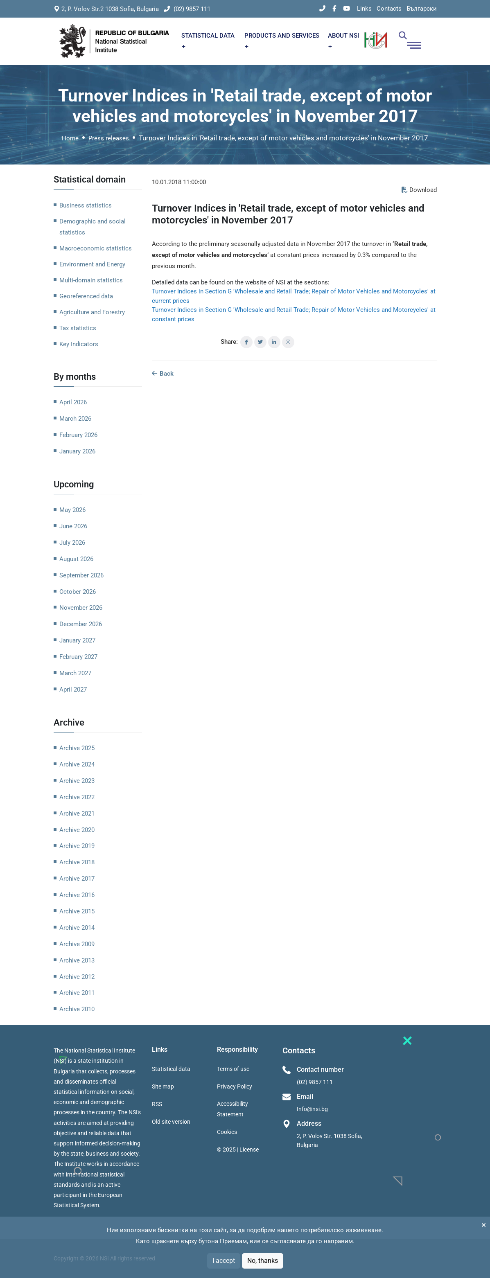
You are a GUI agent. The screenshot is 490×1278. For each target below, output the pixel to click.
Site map (163, 1086)
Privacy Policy (234, 1086)
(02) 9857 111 (187, 9)
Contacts (389, 8)
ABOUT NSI (343, 40)
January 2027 (77, 640)
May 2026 (72, 510)
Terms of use (233, 1069)
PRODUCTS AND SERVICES (281, 40)
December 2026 (80, 624)
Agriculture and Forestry (92, 312)
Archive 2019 (77, 846)
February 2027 (78, 656)
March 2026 (75, 418)
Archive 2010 (77, 1009)
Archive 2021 (77, 813)
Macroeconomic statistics (95, 248)
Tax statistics (77, 328)
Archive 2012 (77, 976)
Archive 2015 (77, 911)
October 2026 (77, 591)
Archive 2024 (77, 764)
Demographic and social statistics (92, 227)
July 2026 (72, 542)
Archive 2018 (77, 862)
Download (419, 190)
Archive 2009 (77, 944)
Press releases (108, 138)
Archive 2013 (77, 960)
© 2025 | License (238, 1149)
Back (163, 373)
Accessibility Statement (232, 1108)
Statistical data (171, 1069)
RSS (157, 1104)
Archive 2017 (77, 878)
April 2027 (73, 689)
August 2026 (76, 559)
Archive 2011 (77, 992)
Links (364, 8)
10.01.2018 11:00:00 (179, 182)
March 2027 (75, 673)
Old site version (171, 1121)
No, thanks (262, 1260)
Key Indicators (78, 344)
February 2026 (78, 435)
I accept (223, 1260)
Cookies (227, 1132)
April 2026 (73, 402)
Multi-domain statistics (91, 280)
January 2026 (77, 451)
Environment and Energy (92, 264)
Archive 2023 (77, 780)
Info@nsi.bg (312, 1109)
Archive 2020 (77, 830)
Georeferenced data (86, 296)
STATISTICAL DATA (208, 40)
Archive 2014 (77, 927)
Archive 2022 (77, 797)
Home (70, 138)
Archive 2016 (77, 895)
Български (421, 8)
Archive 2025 (77, 748)
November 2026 (80, 607)
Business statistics (85, 205)
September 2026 (81, 575)
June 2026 (73, 526)
